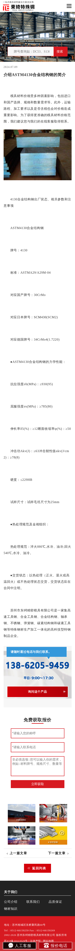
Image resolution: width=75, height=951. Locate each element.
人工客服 (19, 945)
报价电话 (55, 945)
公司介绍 (10, 901)
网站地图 (48, 941)
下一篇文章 (57, 853)
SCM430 (40, 317)
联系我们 (33, 901)
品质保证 (55, 901)
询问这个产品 (37, 691)
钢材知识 (10, 908)
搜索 (60, 51)
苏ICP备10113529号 (16, 941)
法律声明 (35, 941)
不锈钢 (15, 623)
